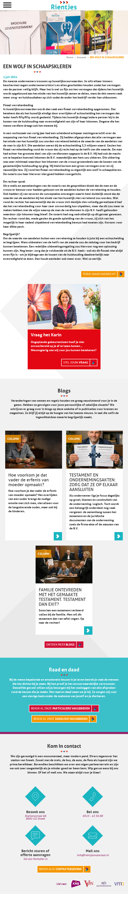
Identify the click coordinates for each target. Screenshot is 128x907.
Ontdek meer (60, 644)
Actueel (81, 57)
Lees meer (58, 536)
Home (64, 5)
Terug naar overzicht (99, 274)
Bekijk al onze (60, 708)
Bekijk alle (60, 869)
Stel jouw (75, 362)
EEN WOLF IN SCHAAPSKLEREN (107, 57)
